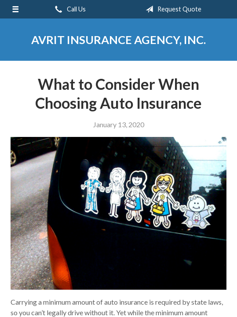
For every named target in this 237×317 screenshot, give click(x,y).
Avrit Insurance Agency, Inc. (118, 39)
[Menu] (15, 9)
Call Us (68, 9)
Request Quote (171, 9)
